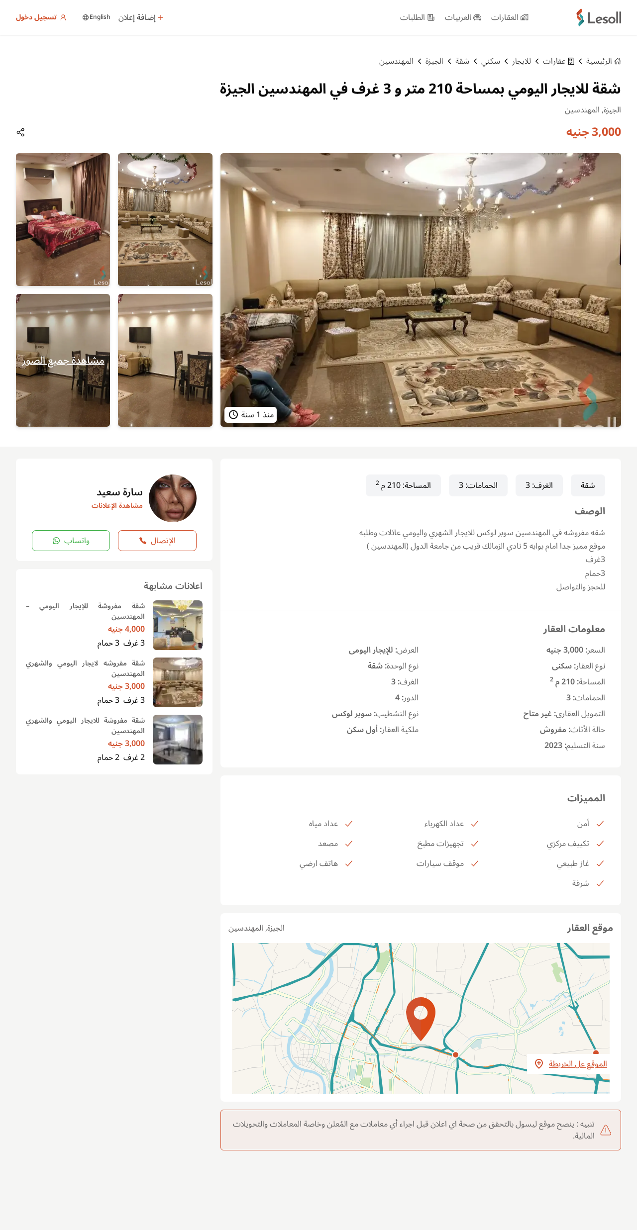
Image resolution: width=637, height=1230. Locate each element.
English (96, 17)
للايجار (521, 61)
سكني (490, 61)
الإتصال (157, 540)
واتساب (71, 540)
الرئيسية (603, 61)
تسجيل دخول (41, 17)
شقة (462, 61)
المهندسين (396, 61)
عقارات (558, 61)
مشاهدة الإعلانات (117, 505)
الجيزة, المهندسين (256, 928)
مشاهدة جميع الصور (63, 360)
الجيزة (434, 61)
